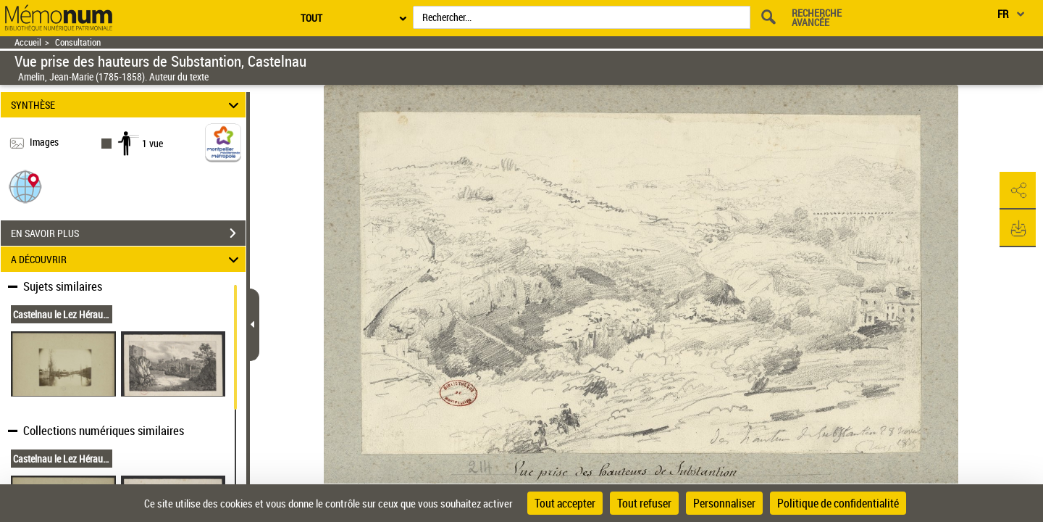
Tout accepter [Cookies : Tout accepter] (565, 503)
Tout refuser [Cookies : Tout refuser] (644, 503)
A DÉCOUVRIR (127, 259)
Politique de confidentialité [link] (838, 503)
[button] (25, 186)
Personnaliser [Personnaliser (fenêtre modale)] (724, 503)
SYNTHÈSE (127, 104)
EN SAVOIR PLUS (128, 233)
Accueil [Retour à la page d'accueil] (27, 42)
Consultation (78, 42)
